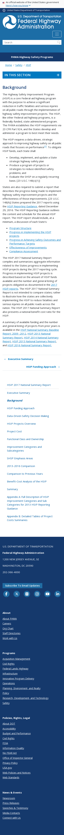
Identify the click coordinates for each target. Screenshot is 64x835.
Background (14, 400)
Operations (9, 683)
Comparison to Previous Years (25, 473)
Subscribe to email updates (22, 585)
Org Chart (8, 628)
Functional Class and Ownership (25, 439)
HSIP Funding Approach (43, 367)
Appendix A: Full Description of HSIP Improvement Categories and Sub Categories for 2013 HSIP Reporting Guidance (28, 502)
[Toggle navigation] (56, 34)
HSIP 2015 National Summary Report (34, 341)
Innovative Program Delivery (18, 678)
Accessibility (9, 728)
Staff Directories (11, 633)
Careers (7, 623)
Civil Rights (9, 663)
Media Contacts (11, 813)
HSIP (28, 65)
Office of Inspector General (18, 758)
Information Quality (13, 748)
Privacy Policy (10, 763)
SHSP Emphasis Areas (20, 458)
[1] (45, 146)
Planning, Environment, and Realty (21, 688)
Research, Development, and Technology (25, 698)
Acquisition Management (16, 658)
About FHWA (10, 618)
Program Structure (20, 228)
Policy (6, 693)
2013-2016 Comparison (21, 466)
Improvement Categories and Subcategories (24, 448)
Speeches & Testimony (15, 808)
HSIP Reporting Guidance (22, 206)
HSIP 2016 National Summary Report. (30, 345)
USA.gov (7, 767)
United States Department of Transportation (28, 10)
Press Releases (11, 803)
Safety (18, 65)
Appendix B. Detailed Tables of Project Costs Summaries (30, 518)
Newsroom (9, 798)
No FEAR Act (10, 753)
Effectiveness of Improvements (28, 247)
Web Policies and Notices (17, 772)
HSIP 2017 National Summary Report (29, 385)
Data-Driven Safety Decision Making (28, 416)
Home (8, 65)
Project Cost (14, 431)
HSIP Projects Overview (21, 423)
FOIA (5, 743)
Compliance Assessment (23, 251)
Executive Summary (18, 359)
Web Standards (11, 777)
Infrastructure (10, 673)
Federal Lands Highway (15, 668)
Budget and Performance (17, 733)
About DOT (9, 723)
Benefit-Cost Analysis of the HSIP (27, 481)
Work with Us (10, 638)
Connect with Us (12, 817)
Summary (12, 489)
